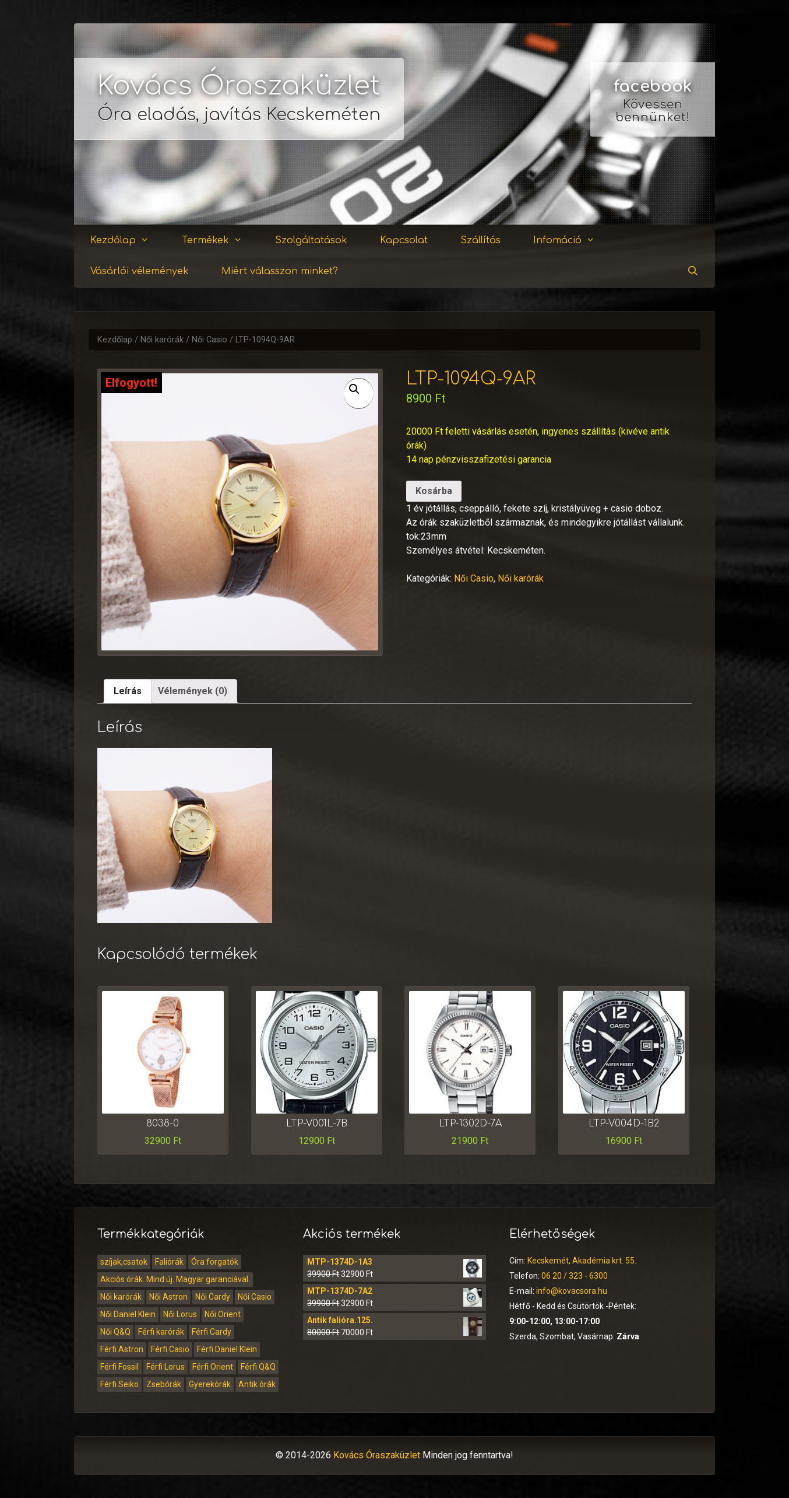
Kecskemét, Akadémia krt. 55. (581, 1260)
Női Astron (168, 1296)
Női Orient (223, 1314)
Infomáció (571, 241)
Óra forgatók (214, 1261)
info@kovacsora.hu (571, 1291)
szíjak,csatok (123, 1261)
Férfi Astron (121, 1349)
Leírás (128, 690)
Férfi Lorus (165, 1366)
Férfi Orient (212, 1366)
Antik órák (257, 1384)
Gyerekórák (210, 1384)
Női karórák (162, 340)
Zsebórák (163, 1384)
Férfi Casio (170, 1349)
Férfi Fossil (119, 1366)
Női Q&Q (115, 1331)
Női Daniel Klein (128, 1314)
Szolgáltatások (311, 240)
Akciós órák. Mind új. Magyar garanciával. (175, 1279)
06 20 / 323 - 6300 (574, 1275)
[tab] (128, 691)
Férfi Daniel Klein (227, 1349)
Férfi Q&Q (258, 1366)
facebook (653, 86)
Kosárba (433, 490)
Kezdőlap (126, 241)
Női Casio (209, 340)
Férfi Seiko (119, 1384)
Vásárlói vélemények (139, 271)
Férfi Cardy (211, 1331)
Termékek (219, 241)
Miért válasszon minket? (279, 271)
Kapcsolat (404, 240)
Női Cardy (212, 1296)
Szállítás (480, 240)
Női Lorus (180, 1314)
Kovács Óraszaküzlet (239, 86)
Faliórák (169, 1261)
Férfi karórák (161, 1331)
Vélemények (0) (192, 690)
